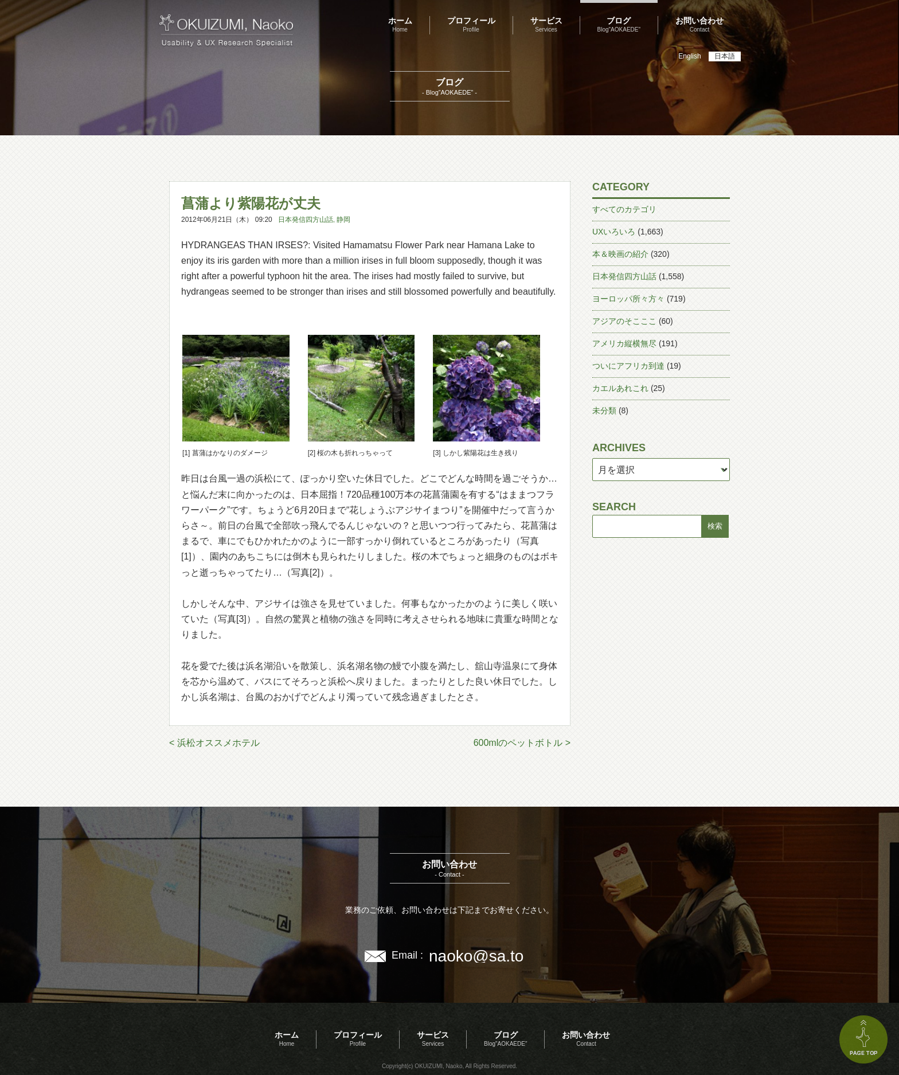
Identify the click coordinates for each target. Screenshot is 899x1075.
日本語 (724, 56)
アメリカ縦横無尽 (624, 343)
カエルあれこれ (620, 388)
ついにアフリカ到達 (628, 365)
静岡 (343, 220)
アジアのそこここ (624, 321)
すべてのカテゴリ (624, 209)
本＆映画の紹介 (620, 254)
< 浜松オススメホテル (214, 743)
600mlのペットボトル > (522, 743)
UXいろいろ (613, 231)
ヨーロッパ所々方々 (628, 298)
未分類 (604, 410)
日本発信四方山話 (305, 220)
